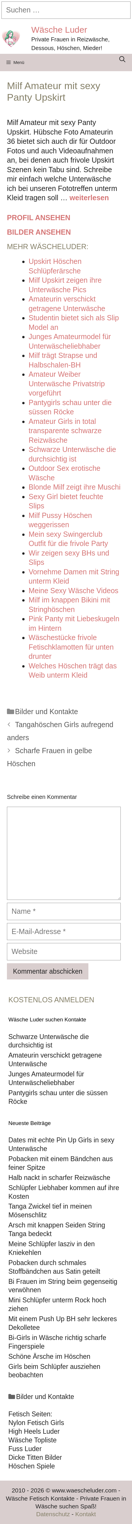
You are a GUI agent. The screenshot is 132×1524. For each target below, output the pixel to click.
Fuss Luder (25, 1449)
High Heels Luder (34, 1431)
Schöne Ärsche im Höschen (49, 1356)
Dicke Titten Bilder (35, 1457)
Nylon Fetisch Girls (36, 1422)
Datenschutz (53, 1514)
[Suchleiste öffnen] (122, 59)
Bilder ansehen (39, 232)
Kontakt (85, 1514)
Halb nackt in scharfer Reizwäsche (59, 1177)
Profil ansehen (38, 218)
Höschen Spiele (31, 1466)
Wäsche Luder (59, 29)
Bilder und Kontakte (46, 711)
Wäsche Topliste (32, 1440)
